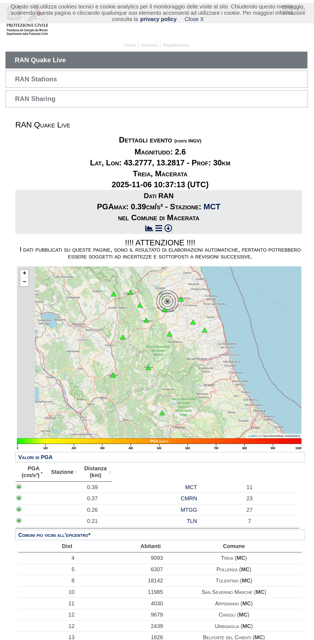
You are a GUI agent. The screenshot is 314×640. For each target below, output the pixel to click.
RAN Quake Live (40, 60)
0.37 (35, 498)
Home (130, 45)
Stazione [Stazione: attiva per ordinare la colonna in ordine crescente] (59, 472)
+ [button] (24, 274)
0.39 (35, 487)
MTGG (65, 510)
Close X (194, 19)
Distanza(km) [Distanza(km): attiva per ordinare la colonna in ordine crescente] (92, 471)
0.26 (35, 510)
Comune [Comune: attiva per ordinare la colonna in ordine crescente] (219, 472)
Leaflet (252, 435)
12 (46, 615)
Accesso (149, 45)
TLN (68, 521)
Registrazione (176, 45)
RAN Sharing (35, 98)
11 (46, 603)
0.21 (35, 521)
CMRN (65, 498)
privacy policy (158, 19)
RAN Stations (36, 79)
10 (46, 592)
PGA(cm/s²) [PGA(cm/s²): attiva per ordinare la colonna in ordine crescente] (29, 471)
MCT (211, 206)
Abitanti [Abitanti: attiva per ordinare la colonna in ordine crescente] (123, 472)
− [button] (24, 282)
